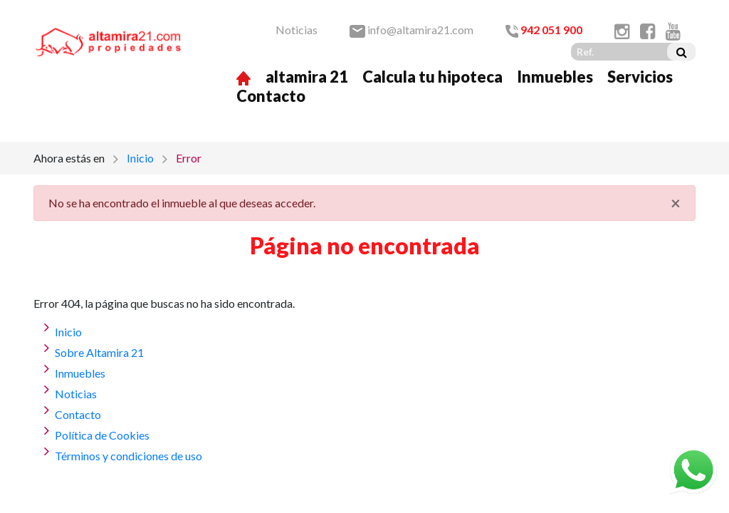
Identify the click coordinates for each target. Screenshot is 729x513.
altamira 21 (307, 76)
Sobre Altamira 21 (99, 352)
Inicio (140, 158)
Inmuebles (555, 76)
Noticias (297, 29)
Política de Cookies (102, 435)
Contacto (270, 95)
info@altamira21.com (411, 29)
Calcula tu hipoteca (432, 76)
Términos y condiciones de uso (128, 455)
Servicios (640, 76)
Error (188, 158)
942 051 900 (543, 29)
